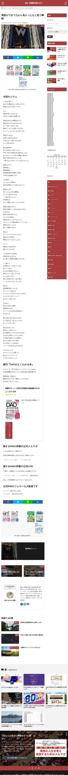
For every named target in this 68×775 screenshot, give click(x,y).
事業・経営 (52, 229)
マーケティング (15, 636)
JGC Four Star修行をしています (62, 65)
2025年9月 (50, 103)
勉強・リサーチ (53, 238)
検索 (49, 36)
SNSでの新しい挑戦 (62, 80)
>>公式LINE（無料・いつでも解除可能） (16, 463)
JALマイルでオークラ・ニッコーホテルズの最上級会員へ (34, 714)
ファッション (53, 211)
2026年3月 (50, 95)
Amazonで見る (23, 424)
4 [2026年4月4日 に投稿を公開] (61, 159)
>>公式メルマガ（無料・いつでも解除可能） (17, 447)
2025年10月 (50, 102)
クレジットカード (53, 49)
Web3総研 (15, 764)
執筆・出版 (52, 243)
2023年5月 (50, 137)
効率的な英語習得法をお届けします (31, 611)
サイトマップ (41, 766)
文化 (50, 252)
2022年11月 (50, 145)
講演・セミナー (53, 279)
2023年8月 (50, 134)
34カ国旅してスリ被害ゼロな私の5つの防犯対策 (11, 695)
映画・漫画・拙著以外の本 (56, 261)
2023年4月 (50, 139)
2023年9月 (50, 132)
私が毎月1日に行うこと (62, 73)
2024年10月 (50, 116)
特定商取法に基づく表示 (35, 764)
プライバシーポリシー (29, 766)
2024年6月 (50, 121)
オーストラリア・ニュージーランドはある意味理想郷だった (11, 714)
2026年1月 (50, 98)
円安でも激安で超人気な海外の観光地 (31, 624)
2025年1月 (50, 113)
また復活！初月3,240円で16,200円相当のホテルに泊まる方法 (34, 695)
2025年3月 (50, 110)
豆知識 (51, 284)
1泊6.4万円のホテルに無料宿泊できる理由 (56, 676)
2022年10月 (50, 146)
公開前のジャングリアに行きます (31, 636)
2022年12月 (50, 143)
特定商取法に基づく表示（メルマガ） (54, 764)
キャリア (51, 197)
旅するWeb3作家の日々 (34, 3)
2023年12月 (50, 129)
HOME (4, 8)
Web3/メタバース (54, 188)
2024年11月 (50, 115)
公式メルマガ (6, 764)
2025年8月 (50, 104)
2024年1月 (50, 127)
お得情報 (53, 57)
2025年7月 (50, 105)
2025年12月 (50, 99)
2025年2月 (50, 111)
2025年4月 (50, 109)
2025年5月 (50, 108)
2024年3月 (50, 125)
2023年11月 (50, 130)
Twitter (7, 478)
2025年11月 (50, 100)
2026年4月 (50, 94)
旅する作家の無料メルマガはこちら (17, 747)
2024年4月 (50, 124)
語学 (26, 22)
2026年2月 (50, 97)
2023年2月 (50, 141)
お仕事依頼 (23, 764)
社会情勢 (51, 270)
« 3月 (56, 168)
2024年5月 (50, 123)
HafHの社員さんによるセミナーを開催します (34, 676)
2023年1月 (50, 142)
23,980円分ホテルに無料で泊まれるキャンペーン (56, 695)
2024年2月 (50, 126)
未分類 (51, 265)
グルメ (51, 206)
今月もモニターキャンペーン (62, 57)
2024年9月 (50, 118)
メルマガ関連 (53, 224)
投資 (50, 247)
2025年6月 (50, 107)
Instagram (8, 481)
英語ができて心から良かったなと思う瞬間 (22, 8)
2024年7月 (50, 120)
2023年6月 (50, 136)
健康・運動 (52, 233)
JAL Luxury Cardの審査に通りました (62, 49)
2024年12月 (50, 114)
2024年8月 (50, 119)
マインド (53, 73)
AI (50, 183)
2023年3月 (50, 140)
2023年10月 (50, 131)
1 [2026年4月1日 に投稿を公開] (53, 159)
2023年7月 (50, 135)
